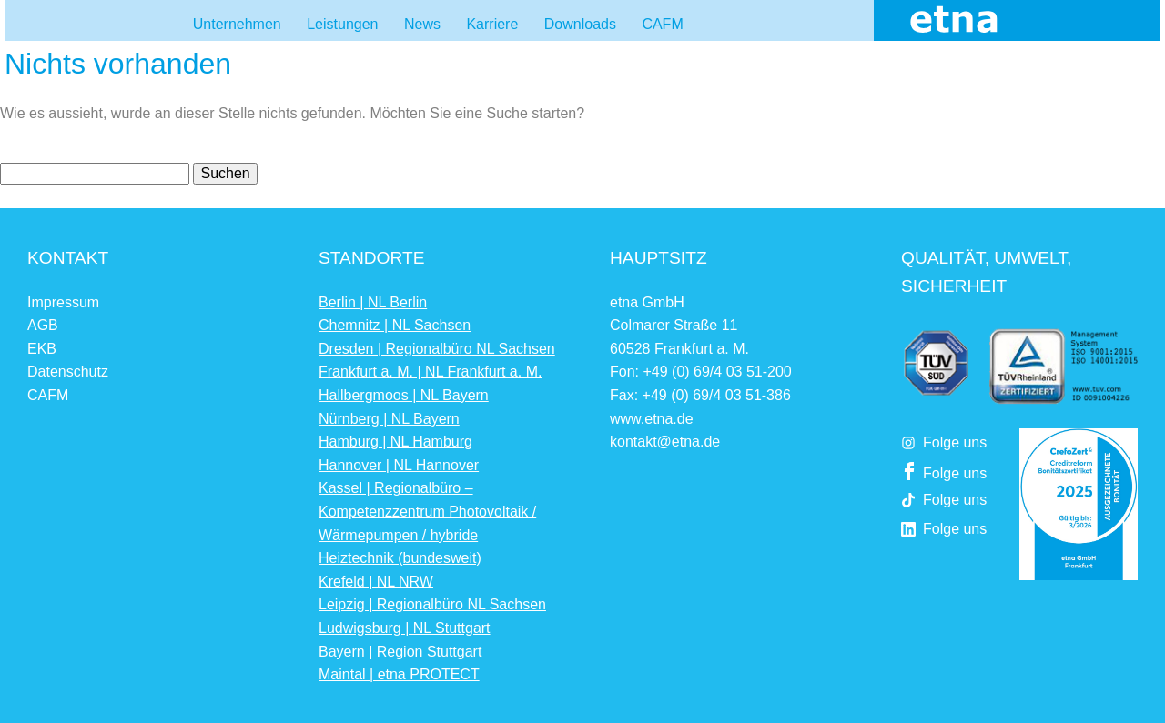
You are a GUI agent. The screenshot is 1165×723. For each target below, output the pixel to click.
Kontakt (67, 257)
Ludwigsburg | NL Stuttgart (405, 628)
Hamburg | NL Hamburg (395, 441)
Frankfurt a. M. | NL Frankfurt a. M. (430, 371)
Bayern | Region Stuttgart (400, 651)
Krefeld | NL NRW (376, 581)
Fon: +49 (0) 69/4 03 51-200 (701, 371)
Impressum (63, 302)
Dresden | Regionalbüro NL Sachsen (437, 348)
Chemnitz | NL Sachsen (395, 325)
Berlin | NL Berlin (373, 302)
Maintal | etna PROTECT (399, 674)
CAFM (47, 395)
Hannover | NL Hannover (399, 465)
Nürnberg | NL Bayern (389, 419)
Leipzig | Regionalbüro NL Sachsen (432, 604)
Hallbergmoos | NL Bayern (404, 395)
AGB (42, 325)
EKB (41, 348)
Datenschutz (67, 371)
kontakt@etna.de (665, 441)
